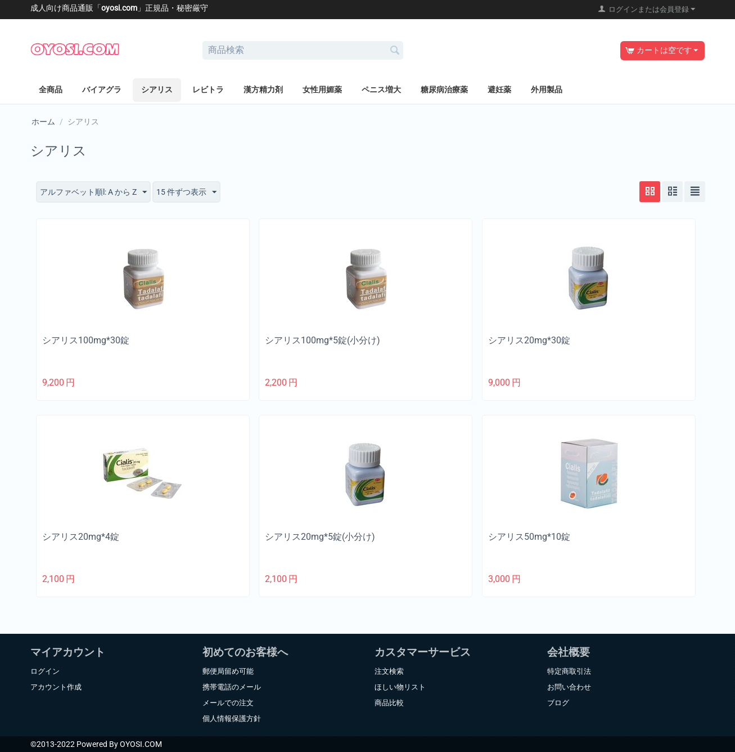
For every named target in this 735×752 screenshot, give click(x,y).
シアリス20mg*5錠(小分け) (320, 536)
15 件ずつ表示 (186, 192)
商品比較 (389, 703)
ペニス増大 (381, 89)
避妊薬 (499, 89)
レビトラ (208, 89)
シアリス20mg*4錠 (80, 536)
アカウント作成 (56, 687)
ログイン (45, 671)
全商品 (50, 89)
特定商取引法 (569, 671)
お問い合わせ (569, 687)
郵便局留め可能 (228, 671)
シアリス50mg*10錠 (529, 536)
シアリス (157, 89)
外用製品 (546, 89)
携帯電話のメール (231, 687)
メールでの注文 (228, 703)
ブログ (558, 703)
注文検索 (389, 671)
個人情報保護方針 (231, 718)
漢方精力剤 (263, 89)
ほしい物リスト (400, 687)
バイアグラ (101, 89)
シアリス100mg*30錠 (85, 340)
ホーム (43, 121)
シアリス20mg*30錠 (529, 340)
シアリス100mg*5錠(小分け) (322, 340)
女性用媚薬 (322, 89)
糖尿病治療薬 (444, 89)
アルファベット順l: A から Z (93, 192)
